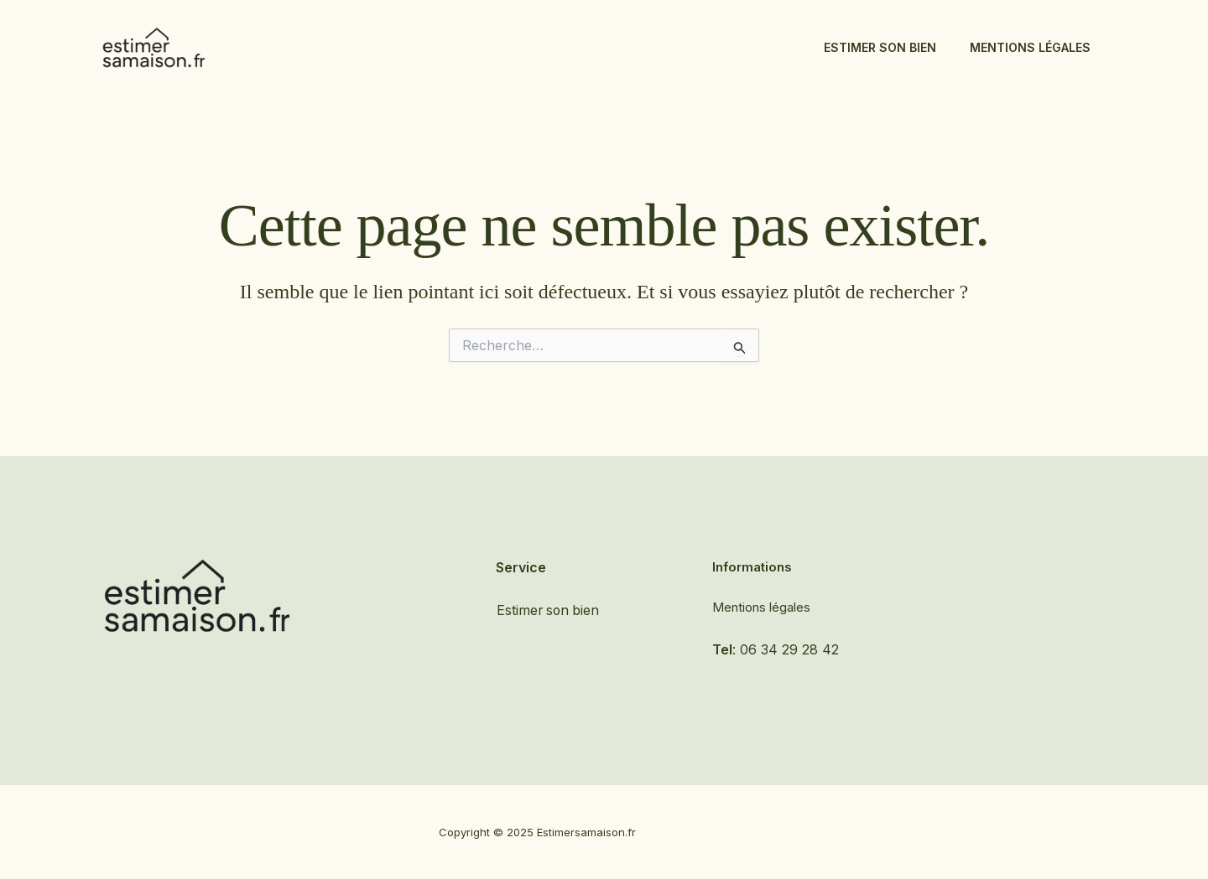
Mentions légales (1030, 47)
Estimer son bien (880, 47)
